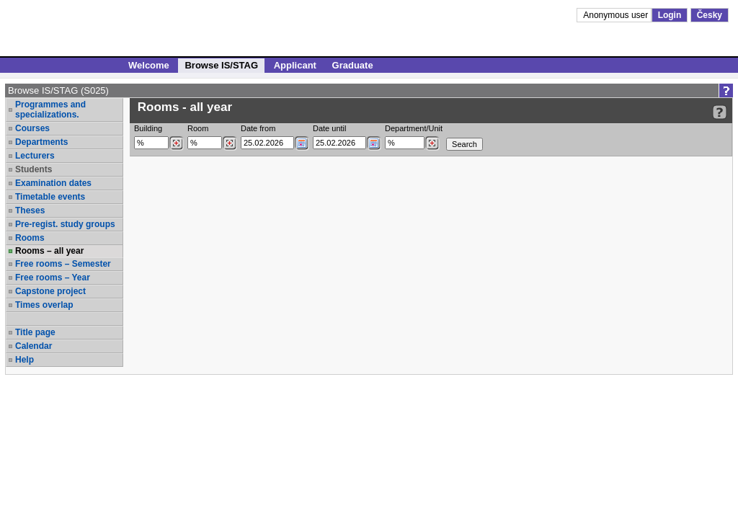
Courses (32, 128)
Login (670, 15)
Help (24, 360)
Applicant (295, 65)
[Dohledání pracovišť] (432, 143)
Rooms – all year (49, 251)
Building (148, 128)
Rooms (30, 238)
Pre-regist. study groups (65, 224)
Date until (329, 128)
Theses (30, 210)
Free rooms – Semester (63, 264)
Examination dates (53, 183)
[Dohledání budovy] (176, 143)
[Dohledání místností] (229, 143)
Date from (258, 128)
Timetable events (50, 197)
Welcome (148, 65)
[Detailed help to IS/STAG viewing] (719, 112)
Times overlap (44, 305)
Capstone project (50, 291)
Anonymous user (616, 15)
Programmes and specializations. (50, 109)
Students (33, 169)
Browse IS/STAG (221, 65)
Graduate (352, 65)
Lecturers (35, 156)
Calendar (33, 346)
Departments (41, 142)
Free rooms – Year (52, 277)
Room (197, 128)
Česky (709, 15)
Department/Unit (414, 128)
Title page (35, 332)
